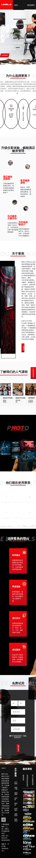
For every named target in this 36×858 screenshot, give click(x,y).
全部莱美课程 (33, 372)
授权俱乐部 (18, 15)
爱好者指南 (18, 43)
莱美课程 (31, 5)
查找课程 (15, 793)
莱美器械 (18, 34)
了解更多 (23, 348)
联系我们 (15, 809)
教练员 (15, 804)
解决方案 (31, 34)
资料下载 (15, 788)
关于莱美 (31, 43)
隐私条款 (15, 820)
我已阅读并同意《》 (18, 736)
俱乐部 (15, 798)
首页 (16, 5)
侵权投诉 (15, 814)
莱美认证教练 (19, 24)
